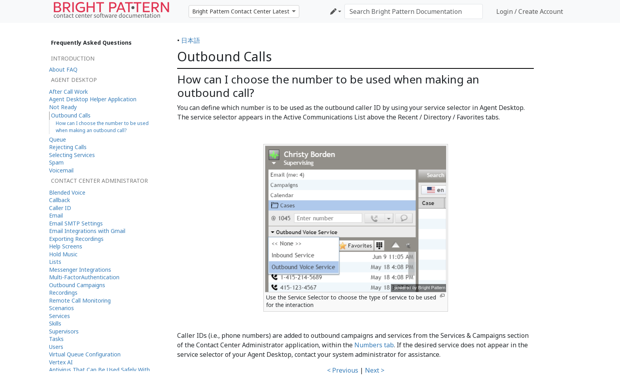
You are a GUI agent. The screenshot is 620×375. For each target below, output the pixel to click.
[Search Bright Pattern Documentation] (413, 11)
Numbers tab (374, 345)
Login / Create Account (529, 11)
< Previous (342, 370)
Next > (374, 370)
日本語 (190, 40)
